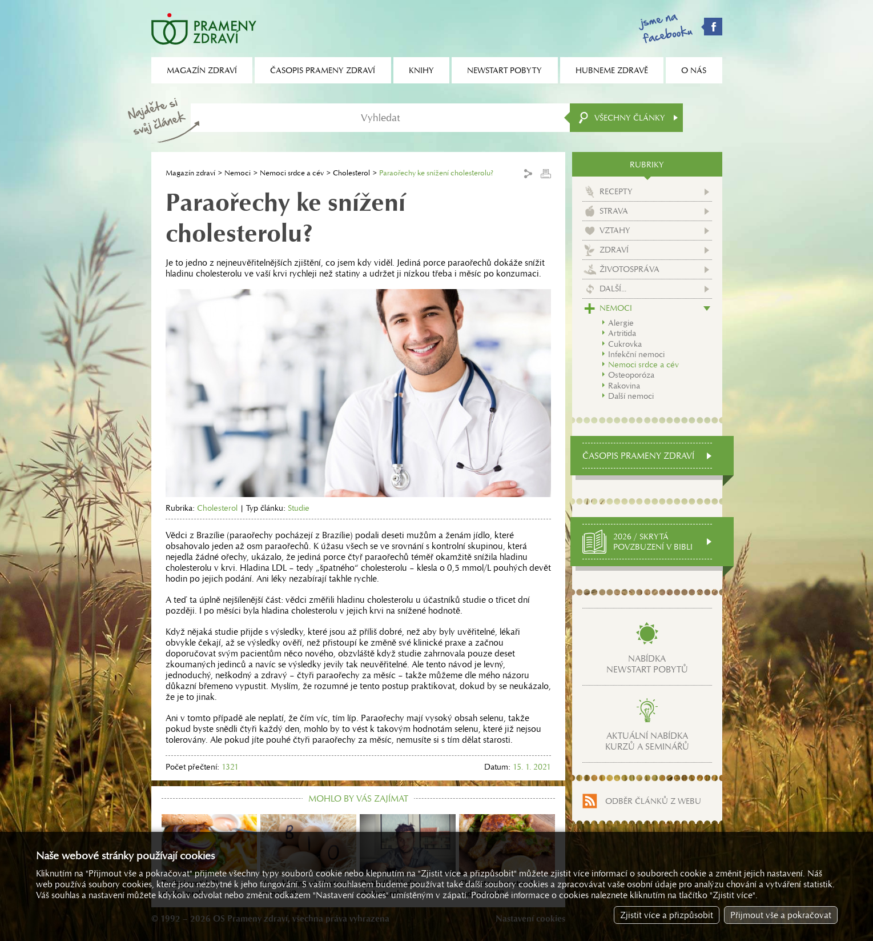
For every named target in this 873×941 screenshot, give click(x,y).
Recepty (616, 191)
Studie (298, 508)
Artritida (622, 333)
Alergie (621, 323)
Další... (613, 288)
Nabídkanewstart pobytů (647, 664)
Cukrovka (625, 344)
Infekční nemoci (636, 354)
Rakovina (624, 386)
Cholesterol (351, 173)
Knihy (421, 70)
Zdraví (614, 250)
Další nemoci (631, 396)
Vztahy (615, 230)
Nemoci (237, 173)
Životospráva (629, 269)
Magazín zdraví (190, 173)
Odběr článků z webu (653, 801)
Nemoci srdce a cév (292, 173)
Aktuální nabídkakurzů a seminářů (647, 741)
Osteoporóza (631, 375)
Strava (614, 211)
